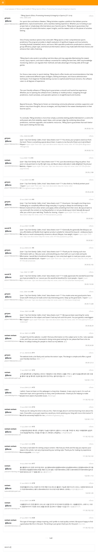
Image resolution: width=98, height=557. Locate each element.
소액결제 (69, 376)
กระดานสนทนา (10, 9)
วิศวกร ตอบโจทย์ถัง (23, 9)
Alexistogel (52, 396)
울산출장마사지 (46, 472)
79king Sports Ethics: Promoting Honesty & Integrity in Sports (53, 9)
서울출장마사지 (75, 507)
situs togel (35, 452)
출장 (65, 341)
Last (51, 538)
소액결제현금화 (66, 433)
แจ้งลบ (91, 16)
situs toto (81, 524)
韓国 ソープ (41, 359)
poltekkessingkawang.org (54, 415)
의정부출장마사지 (77, 489)
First (47, 538)
